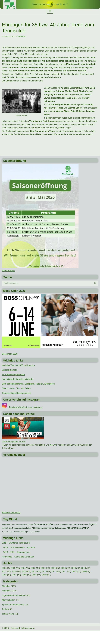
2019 (73, 568)
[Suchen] (47, 283)
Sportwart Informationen (13, 605)
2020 (63, 568)
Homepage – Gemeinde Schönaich (18, 557)
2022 (43, 568)
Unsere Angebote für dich (14, 442)
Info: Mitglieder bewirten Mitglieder (18, 379)
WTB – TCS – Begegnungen (16, 552)
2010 (75, 572)
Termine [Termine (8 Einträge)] (85, 525)
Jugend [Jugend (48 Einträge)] (92, 524)
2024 (23, 568)
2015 (24, 572)
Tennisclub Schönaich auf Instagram (25, 408)
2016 (14, 572)
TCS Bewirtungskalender (13, 375)
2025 (13, 568)
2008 (4, 575)
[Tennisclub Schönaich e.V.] (50, 4)
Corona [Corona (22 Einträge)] (61, 525)
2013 (44, 572)
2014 (34, 572)
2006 (24, 575)
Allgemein (6, 591)
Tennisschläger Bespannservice (16, 393)
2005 (34, 575)
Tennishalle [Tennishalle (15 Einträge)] (6, 525)
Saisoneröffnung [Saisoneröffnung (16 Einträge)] (20, 532)
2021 (53, 568)
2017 (4, 572)
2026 (4, 568)
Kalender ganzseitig (11, 513)
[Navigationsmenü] (50, 11)
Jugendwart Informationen (14, 596)
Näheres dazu (8, 271)
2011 (64, 572)
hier (51, 445)
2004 (44, 575)
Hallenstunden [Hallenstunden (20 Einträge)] (60, 528)
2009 (85, 572)
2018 (83, 568)
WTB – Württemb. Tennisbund (16, 543)
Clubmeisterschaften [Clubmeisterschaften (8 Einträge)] (8, 532)
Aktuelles (22, 37)
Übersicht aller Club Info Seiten (16, 389)
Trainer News (8, 614)
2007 (14, 575)
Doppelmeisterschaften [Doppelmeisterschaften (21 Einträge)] (21, 528)
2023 (33, 568)
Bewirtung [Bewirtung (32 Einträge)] (7, 528)
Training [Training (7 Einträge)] (13, 525)
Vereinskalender (9, 370)
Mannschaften (8, 601)
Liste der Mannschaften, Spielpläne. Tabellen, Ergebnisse (28, 384)
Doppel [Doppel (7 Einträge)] (56, 525)
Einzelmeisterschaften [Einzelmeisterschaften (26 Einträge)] (43, 525)
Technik (5, 610)
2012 (54, 572)
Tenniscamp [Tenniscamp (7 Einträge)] (30, 532)
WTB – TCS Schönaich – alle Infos (19, 548)
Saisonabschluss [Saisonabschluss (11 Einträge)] (21, 525)
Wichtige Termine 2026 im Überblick (18, 365)
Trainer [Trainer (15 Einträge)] (37, 532)
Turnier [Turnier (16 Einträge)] (30, 525)
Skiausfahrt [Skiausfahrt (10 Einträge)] (68, 525)
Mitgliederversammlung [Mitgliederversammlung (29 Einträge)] (43, 528)
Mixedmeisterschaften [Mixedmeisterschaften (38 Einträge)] (78, 528)
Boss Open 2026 (9, 354)
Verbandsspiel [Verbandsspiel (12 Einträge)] (78, 525)
